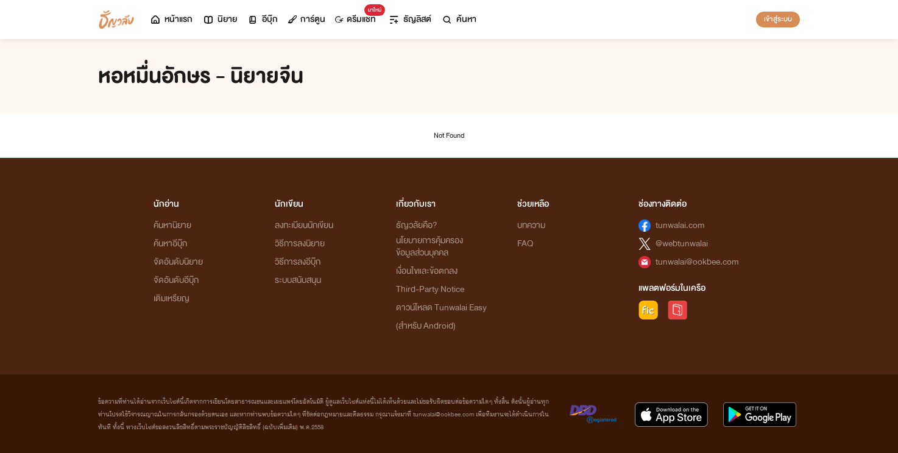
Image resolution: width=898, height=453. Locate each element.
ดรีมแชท (358, 16)
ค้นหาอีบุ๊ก (170, 243)
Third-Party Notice (430, 289)
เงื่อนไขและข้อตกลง (427, 271)
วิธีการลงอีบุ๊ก (297, 261)
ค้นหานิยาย (172, 225)
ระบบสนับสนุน (298, 280)
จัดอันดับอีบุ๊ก (176, 280)
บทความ (531, 225)
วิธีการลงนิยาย (300, 243)
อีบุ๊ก (262, 19)
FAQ (525, 243)
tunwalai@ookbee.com (697, 261)
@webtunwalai (682, 243)
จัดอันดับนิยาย (178, 261)
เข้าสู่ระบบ (778, 19)
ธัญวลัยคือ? (416, 225)
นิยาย (219, 19)
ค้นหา (458, 19)
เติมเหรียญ (171, 298)
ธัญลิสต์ (409, 19)
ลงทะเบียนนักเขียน (304, 225)
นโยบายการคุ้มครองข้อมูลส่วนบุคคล (429, 246)
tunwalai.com (680, 225)
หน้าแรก (171, 19)
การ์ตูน (306, 19)
